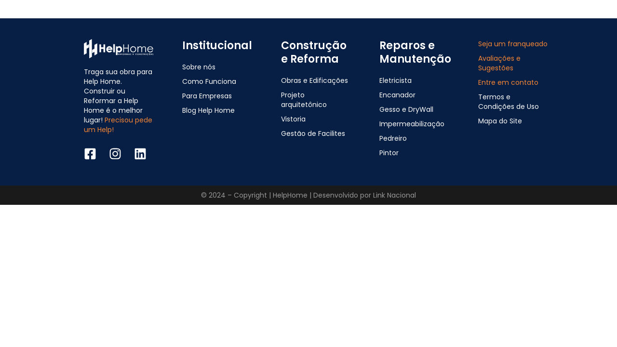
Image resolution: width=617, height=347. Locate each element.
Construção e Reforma (314, 52)
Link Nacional (394, 195)
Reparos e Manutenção (415, 52)
